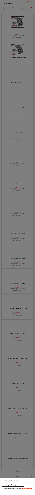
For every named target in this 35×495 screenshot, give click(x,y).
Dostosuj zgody (18, 488)
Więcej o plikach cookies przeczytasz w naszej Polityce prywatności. (13, 486)
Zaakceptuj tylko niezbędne (9, 488)
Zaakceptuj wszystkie (27, 488)
